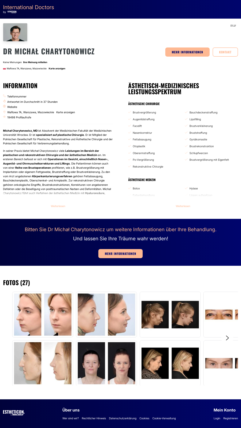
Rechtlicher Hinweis (94, 418)
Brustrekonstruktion (201, 146)
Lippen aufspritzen (200, 195)
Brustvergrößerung (144, 112)
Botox (136, 188)
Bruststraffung (198, 132)
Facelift (137, 125)
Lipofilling (195, 119)
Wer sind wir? (70, 418)
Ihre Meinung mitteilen (35, 62)
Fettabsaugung (142, 139)
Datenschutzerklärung (122, 418)
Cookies (144, 418)
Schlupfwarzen (198, 153)
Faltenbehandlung (144, 195)
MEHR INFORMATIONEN (187, 52)
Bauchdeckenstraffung (203, 112)
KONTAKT (225, 52)
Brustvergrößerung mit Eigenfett (209, 159)
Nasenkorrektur (142, 132)
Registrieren (230, 418)
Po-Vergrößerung (143, 159)
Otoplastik (139, 146)
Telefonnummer (16, 96)
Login (217, 418)
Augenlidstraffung (143, 119)
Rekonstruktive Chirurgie (148, 166)
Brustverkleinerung (201, 125)
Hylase (193, 188)
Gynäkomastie (198, 139)
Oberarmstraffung (144, 153)
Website (12, 106)
